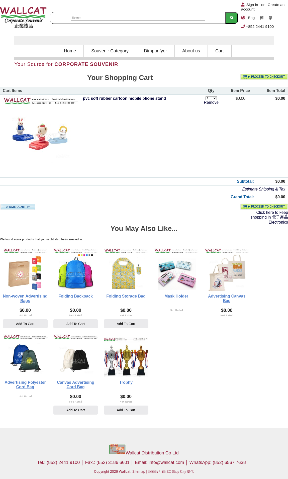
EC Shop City (176, 471)
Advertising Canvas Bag (226, 298)
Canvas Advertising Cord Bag (75, 384)
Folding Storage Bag (125, 296)
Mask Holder (176, 296)
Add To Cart (25, 324)
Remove (211, 102)
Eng (251, 18)
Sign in (252, 5)
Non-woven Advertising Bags (25, 298)
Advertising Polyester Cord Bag (25, 384)
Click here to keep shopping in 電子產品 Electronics (269, 217)
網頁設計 (155, 471)
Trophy (126, 382)
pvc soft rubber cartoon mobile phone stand (124, 98)
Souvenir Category (110, 50)
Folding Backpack (75, 296)
